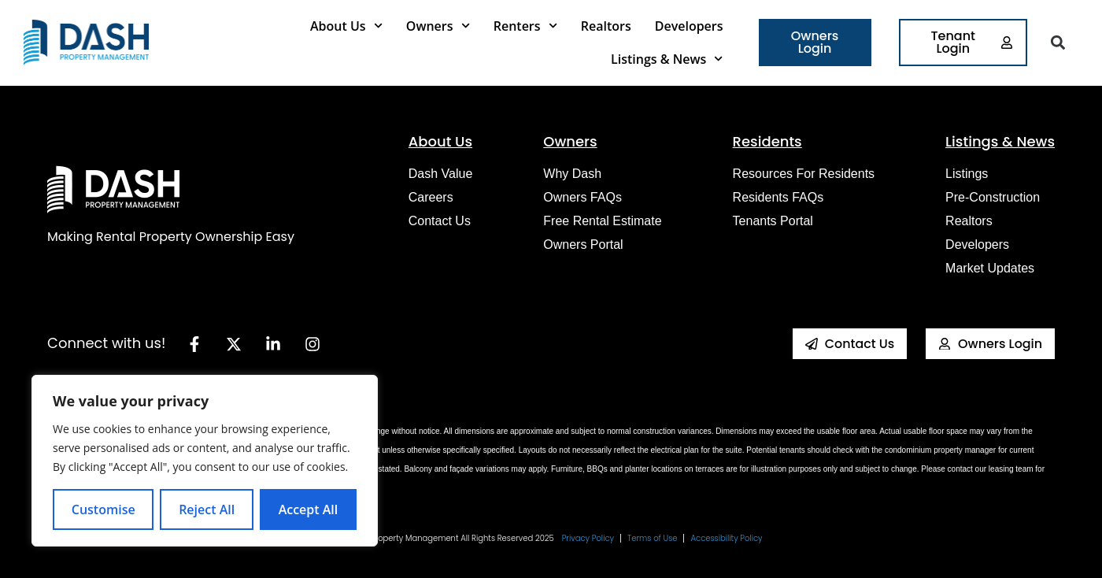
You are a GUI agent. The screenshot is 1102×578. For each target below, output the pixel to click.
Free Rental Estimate (602, 221)
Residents (767, 141)
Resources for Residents (804, 173)
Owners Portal (583, 244)
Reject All (207, 509)
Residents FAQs (778, 197)
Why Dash (572, 173)
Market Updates (989, 268)
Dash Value (441, 173)
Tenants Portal (773, 221)
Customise (103, 509)
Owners (438, 25)
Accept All (308, 509)
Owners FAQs (582, 197)
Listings (966, 173)
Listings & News (667, 58)
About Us (346, 25)
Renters (525, 25)
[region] (204, 461)
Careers (431, 197)
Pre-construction (992, 197)
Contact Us (440, 221)
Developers (689, 26)
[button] (1058, 43)
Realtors (606, 26)
